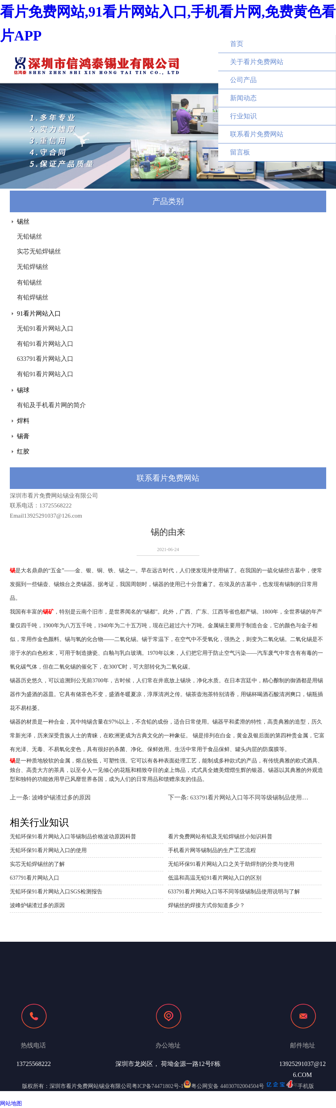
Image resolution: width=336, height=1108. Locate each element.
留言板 (240, 152)
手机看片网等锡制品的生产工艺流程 (212, 850)
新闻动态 (243, 98)
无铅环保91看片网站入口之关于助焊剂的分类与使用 (231, 864)
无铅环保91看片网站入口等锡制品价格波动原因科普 (73, 837)
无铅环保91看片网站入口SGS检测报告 (56, 892)
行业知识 (243, 116)
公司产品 (243, 80)
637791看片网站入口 (34, 878)
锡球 (23, 390)
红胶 (23, 451)
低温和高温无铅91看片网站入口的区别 (214, 878)
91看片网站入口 (39, 313)
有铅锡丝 (29, 282)
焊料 (23, 420)
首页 (236, 44)
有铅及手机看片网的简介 (51, 405)
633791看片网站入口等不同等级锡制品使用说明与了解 (260, 797)
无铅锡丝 (29, 236)
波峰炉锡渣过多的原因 (61, 797)
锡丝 (23, 221)
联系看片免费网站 (256, 134)
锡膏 (23, 436)
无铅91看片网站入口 (45, 328)
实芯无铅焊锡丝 (39, 251)
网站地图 (11, 1103)
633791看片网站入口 (45, 358)
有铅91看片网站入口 (45, 343)
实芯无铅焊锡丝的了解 (37, 864)
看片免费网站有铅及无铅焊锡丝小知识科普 (220, 837)
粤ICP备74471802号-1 (157, 1086)
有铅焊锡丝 (32, 297)
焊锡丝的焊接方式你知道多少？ (206, 905)
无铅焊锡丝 (32, 266)
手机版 (306, 1086)
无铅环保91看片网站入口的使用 (48, 850)
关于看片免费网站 (256, 62)
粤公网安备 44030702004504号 (223, 1086)
